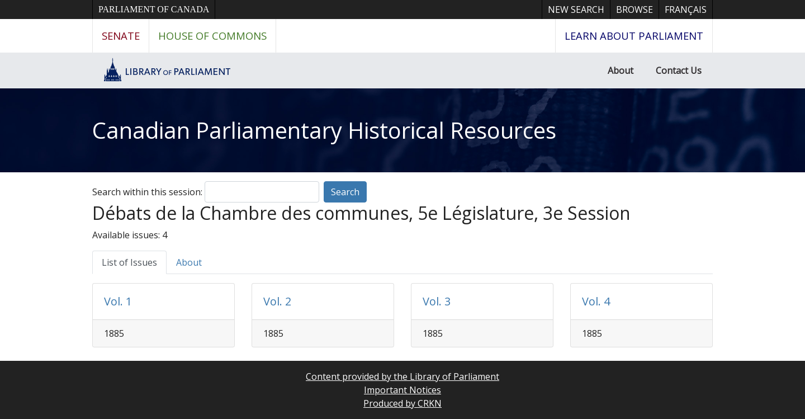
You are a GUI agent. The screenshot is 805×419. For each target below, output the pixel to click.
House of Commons (212, 36)
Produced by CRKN (402, 403)
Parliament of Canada (153, 9)
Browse (634, 9)
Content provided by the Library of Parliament (402, 376)
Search (345, 192)
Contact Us (679, 70)
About (620, 70)
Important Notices (402, 390)
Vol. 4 (596, 301)
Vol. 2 (277, 301)
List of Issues (129, 262)
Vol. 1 (118, 301)
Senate (121, 36)
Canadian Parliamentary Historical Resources (324, 130)
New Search (576, 9)
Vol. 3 (437, 301)
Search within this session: (147, 192)
